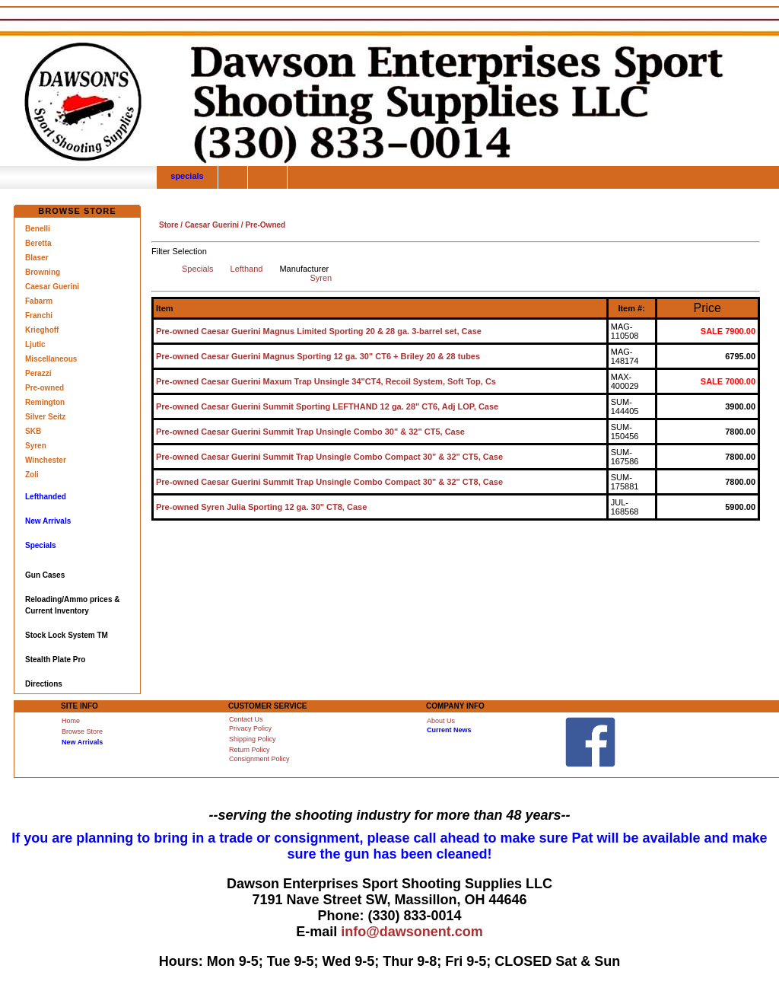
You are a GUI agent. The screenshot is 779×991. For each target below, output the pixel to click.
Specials (198, 268)
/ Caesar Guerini (209, 225)
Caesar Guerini (52, 286)
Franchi (38, 315)
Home (71, 721)
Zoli (32, 474)
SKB (33, 431)
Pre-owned (44, 388)
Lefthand (247, 268)
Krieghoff (42, 330)
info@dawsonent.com (412, 931)
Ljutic (35, 344)
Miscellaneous (51, 359)
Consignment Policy (259, 759)
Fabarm (38, 301)
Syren (35, 445)
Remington (45, 402)
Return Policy (249, 750)
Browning (42, 272)
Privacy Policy (250, 728)
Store (169, 225)
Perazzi (38, 373)
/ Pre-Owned (262, 225)
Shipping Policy (252, 739)
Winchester (45, 460)
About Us (441, 721)
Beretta (38, 243)
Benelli (37, 229)
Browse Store (82, 731)
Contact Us (246, 719)
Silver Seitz (45, 417)
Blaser (37, 257)
